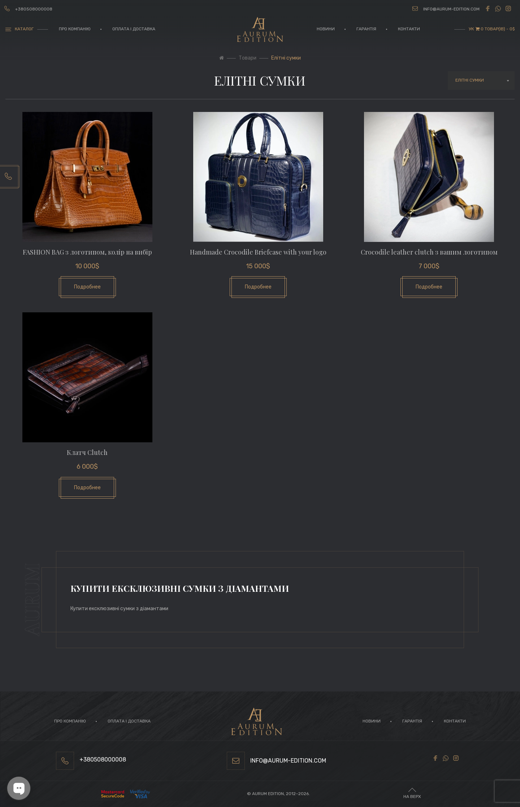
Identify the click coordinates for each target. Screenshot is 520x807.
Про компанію (75, 28)
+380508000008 (33, 9)
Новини (326, 28)
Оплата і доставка (133, 28)
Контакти (409, 28)
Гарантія (366, 28)
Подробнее (87, 287)
